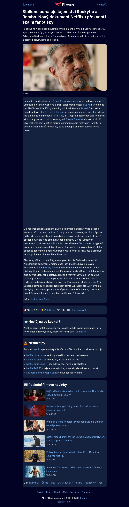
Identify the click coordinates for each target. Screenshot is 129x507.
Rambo (55, 267)
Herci (57, 492)
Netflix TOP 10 (33, 368)
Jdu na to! (81, 331)
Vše (100, 482)
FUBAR (87, 104)
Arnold (84, 108)
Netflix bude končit (36, 364)
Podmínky (61, 502)
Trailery (78, 482)
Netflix (37, 349)
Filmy (49, 492)
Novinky (34, 482)
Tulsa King (57, 115)
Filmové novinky (79, 310)
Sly (60, 119)
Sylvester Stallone (54, 112)
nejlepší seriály (51, 372)
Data (60, 482)
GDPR (69, 502)
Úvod (40, 492)
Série (65, 492)
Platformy (87, 492)
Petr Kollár (49, 310)
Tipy (53, 482)
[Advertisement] (64, 158)
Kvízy (68, 482)
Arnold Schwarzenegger (65, 101)
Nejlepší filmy (33, 372)
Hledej (102, 4)
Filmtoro (82, 498)
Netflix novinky (34, 355)
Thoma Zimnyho (74, 119)
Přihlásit (28, 4)
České (45, 482)
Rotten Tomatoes (40, 299)
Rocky (47, 267)
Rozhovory (90, 482)
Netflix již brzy (34, 359)
